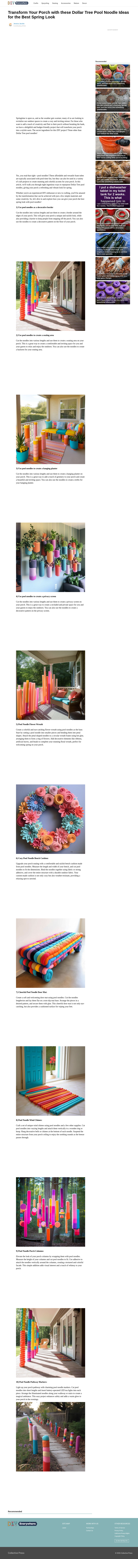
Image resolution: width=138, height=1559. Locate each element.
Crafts (36, 3)
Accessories (65, 3)
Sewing (55, 3)
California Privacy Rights (122, 1533)
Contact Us (89, 1530)
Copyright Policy (120, 1536)
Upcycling (45, 3)
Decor (84, 3)
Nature (76, 3)
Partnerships (90, 1528)
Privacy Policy (119, 1530)
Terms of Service (120, 1528)
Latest (64, 1528)
